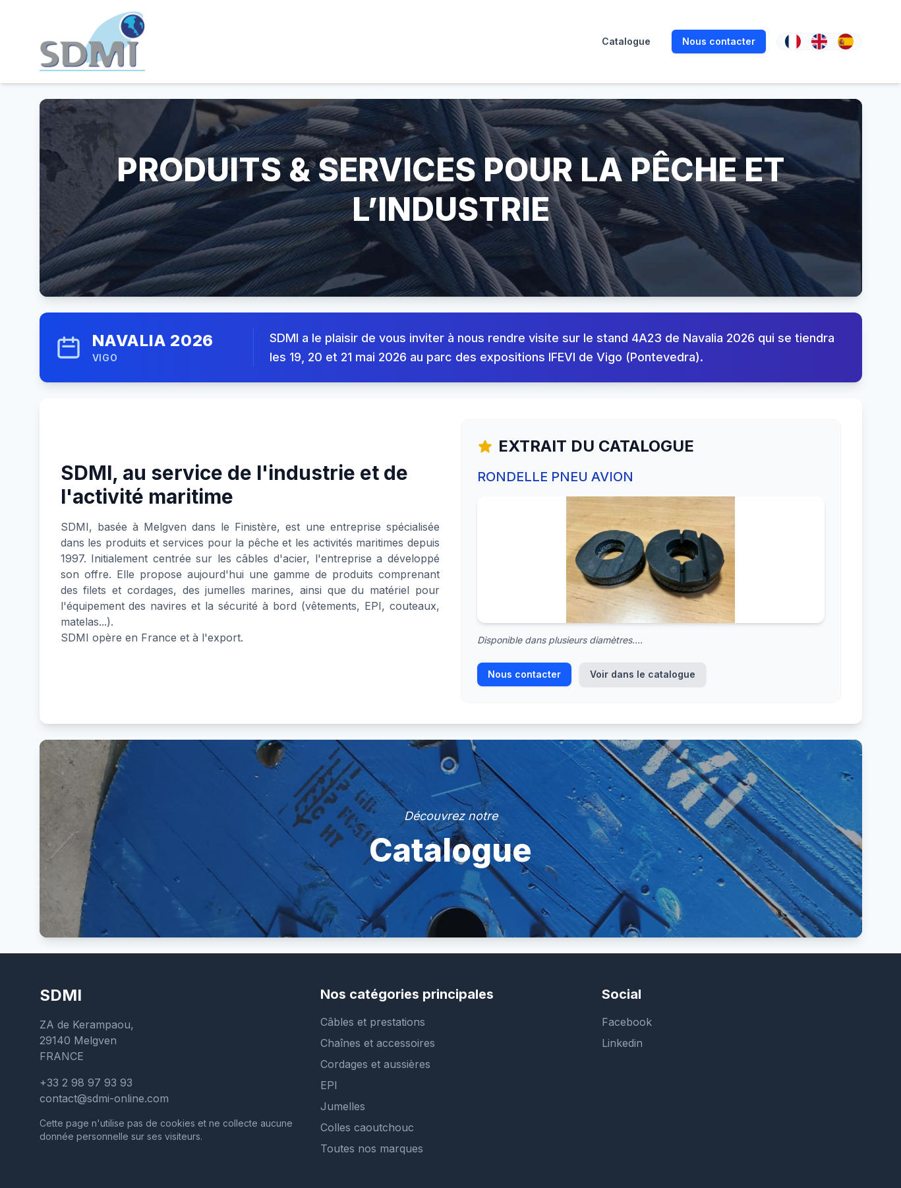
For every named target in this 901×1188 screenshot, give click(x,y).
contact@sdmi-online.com (104, 1098)
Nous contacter (524, 674)
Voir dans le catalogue (642, 674)
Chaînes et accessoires (377, 1043)
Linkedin (622, 1043)
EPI (328, 1085)
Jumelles (342, 1106)
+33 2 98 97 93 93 (86, 1082)
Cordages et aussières (375, 1064)
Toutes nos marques (371, 1148)
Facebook (627, 1021)
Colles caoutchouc (367, 1127)
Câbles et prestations (372, 1021)
